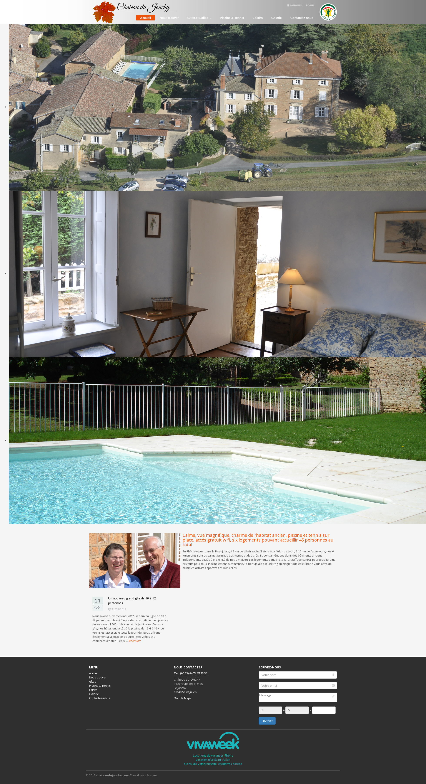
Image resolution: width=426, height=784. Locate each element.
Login (310, 5)
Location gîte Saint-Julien (213, 759)
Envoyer (267, 721)
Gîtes (92, 681)
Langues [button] (294, 5)
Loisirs (258, 18)
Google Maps (182, 698)
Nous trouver (169, 18)
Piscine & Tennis (232, 18)
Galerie (276, 18)
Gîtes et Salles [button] (199, 18)
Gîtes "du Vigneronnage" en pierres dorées (213, 763)
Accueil (145, 18)
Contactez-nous (301, 18)
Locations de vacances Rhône (213, 755)
